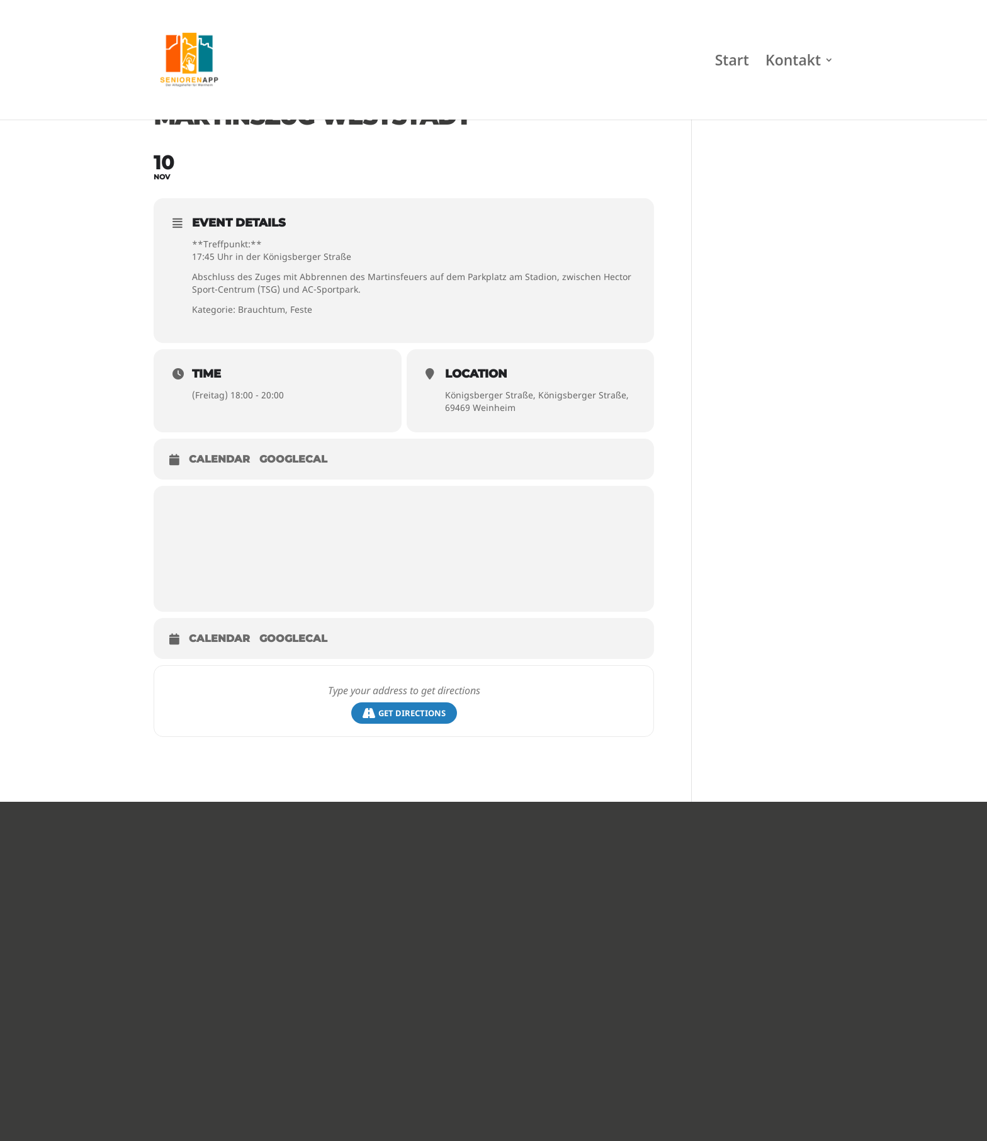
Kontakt (793, 62)
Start (732, 62)
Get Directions (404, 713)
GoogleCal (293, 459)
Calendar (219, 459)
